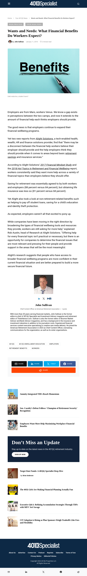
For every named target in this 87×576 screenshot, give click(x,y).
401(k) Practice (15, 24)
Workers (35, 348)
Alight (39, 138)
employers (54, 344)
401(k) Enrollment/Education (32, 344)
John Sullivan (43, 305)
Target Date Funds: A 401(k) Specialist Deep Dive (41, 471)
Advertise (21, 553)
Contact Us (32, 553)
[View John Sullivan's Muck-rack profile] (48, 298)
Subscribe (59, 553)
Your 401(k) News (21, 18)
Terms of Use (71, 553)
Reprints (50, 553)
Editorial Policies (50, 556)
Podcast (41, 553)
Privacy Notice (36, 556)
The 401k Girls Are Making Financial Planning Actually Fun (46, 489)
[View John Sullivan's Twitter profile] (43, 298)
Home (10, 18)
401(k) (11, 344)
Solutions (48, 138)
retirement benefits (18, 348)
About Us (12, 553)
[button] (9, 3)
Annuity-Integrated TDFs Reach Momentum (39, 394)
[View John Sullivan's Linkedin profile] (39, 298)
